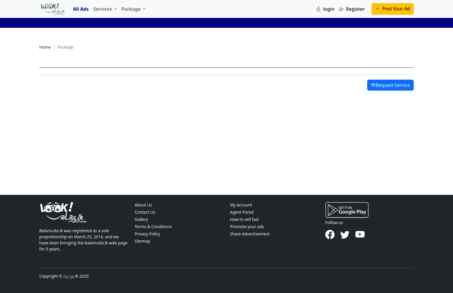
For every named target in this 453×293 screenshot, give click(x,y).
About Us (143, 205)
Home (45, 47)
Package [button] (131, 9)
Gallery (141, 219)
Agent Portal (242, 212)
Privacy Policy (147, 234)
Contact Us (145, 212)
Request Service (390, 85)
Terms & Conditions (153, 226)
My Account (241, 205)
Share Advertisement (250, 234)
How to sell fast (244, 219)
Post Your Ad (392, 9)
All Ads (81, 9)
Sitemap (142, 241)
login (325, 9)
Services (103, 9)
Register (352, 9)
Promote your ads (247, 226)
